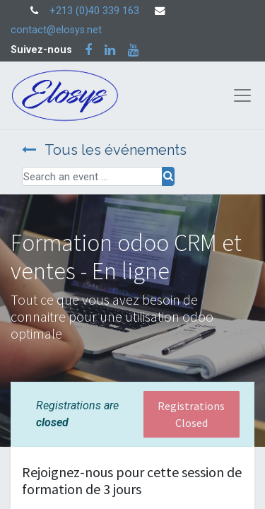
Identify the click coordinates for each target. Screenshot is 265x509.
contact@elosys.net (56, 30)
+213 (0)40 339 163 (94, 11)
